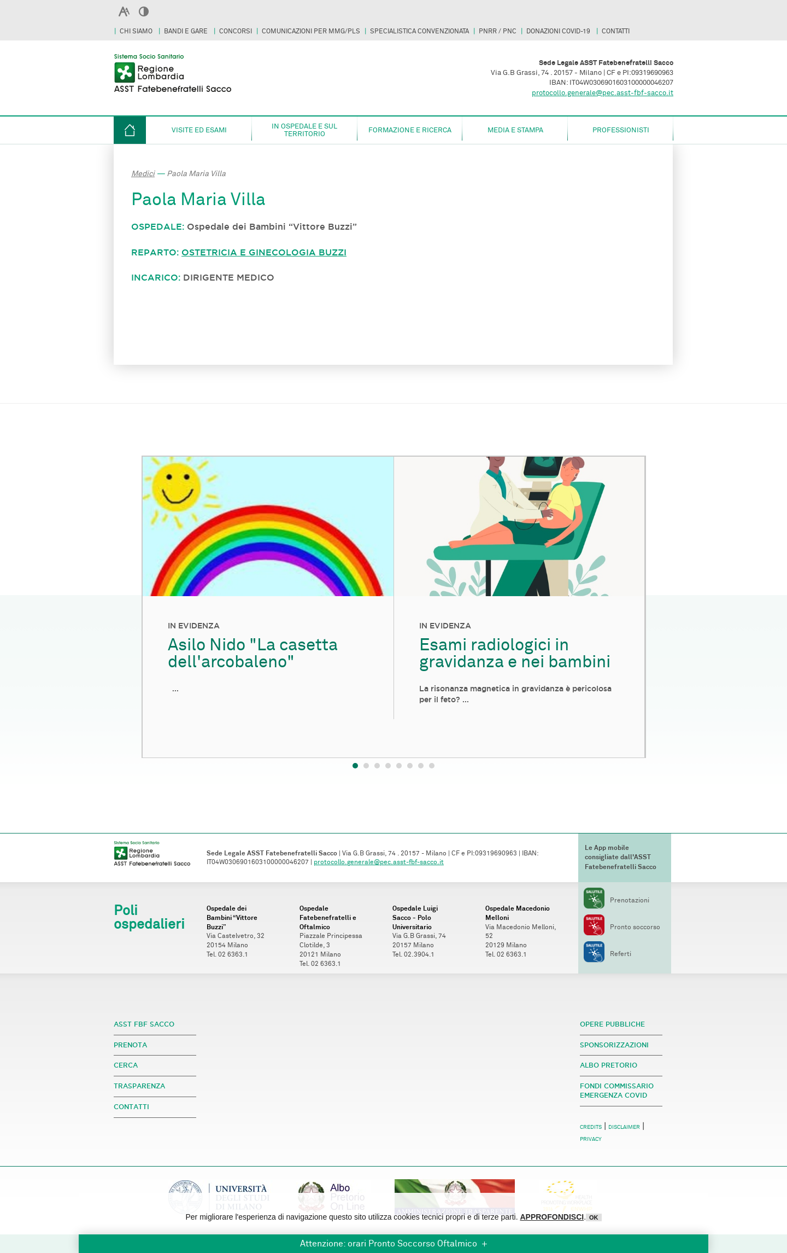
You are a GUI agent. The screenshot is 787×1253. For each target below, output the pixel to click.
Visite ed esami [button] (199, 130)
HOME (130, 130)
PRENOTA (130, 1044)
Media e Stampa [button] (515, 130)
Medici (143, 173)
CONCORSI (235, 31)
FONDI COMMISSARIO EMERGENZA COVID (617, 1090)
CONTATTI (616, 31)
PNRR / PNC (497, 31)
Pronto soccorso (622, 927)
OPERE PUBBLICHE (612, 1024)
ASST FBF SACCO (144, 1024)
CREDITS (591, 1127)
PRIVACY (591, 1139)
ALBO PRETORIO (608, 1065)
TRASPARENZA (139, 1085)
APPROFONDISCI (552, 1217)
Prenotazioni (616, 900)
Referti (607, 954)
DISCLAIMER (624, 1127)
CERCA (126, 1065)
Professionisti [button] (620, 130)
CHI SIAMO (137, 31)
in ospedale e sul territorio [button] (304, 130)
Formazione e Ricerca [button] (409, 130)
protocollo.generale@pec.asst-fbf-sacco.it (602, 93)
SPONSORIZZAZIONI (614, 1044)
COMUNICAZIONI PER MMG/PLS (311, 31)
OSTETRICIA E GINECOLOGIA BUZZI (263, 252)
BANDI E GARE (186, 31)
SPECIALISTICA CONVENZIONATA (419, 31)
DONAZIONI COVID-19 (559, 31)
